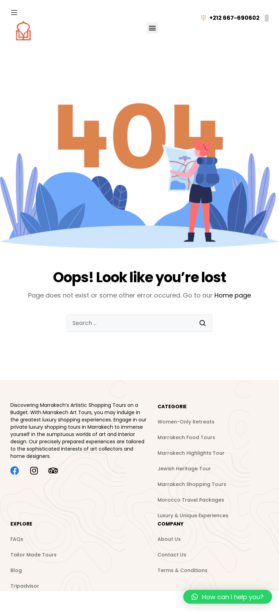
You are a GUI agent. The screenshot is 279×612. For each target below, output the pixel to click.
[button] (152, 28)
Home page (232, 295)
